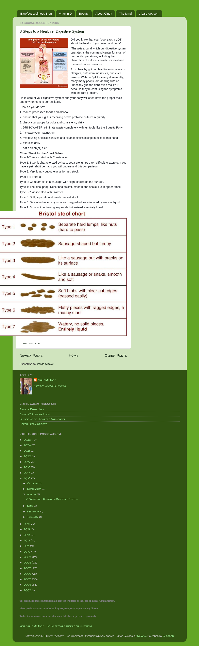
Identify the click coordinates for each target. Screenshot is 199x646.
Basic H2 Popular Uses (35, 414)
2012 (27, 540)
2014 (27, 529)
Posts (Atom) (45, 364)
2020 (28, 456)
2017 (27, 473)
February (33, 511)
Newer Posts (31, 355)
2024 (27, 445)
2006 (28, 573)
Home (73, 355)
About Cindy (104, 13)
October (32, 483)
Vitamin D (65, 13)
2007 (28, 568)
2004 (28, 584)
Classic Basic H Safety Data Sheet (42, 419)
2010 (27, 551)
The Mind (125, 13)
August (32, 494)
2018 (27, 467)
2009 (28, 557)
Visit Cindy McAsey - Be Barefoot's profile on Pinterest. (56, 626)
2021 (27, 450)
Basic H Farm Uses (32, 409)
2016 (27, 478)
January (33, 517)
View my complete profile (50, 385)
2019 (27, 462)
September (34, 489)
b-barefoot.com (149, 13)
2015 (27, 524)
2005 (28, 579)
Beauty (83, 13)
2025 (28, 439)
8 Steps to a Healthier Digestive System (52, 31)
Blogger (168, 636)
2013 (27, 535)
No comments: (31, 343)
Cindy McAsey (46, 380)
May (30, 506)
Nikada (141, 636)
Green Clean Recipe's (33, 424)
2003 (28, 590)
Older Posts (116, 355)
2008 (28, 562)
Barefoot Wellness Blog (36, 13)
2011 (27, 546)
